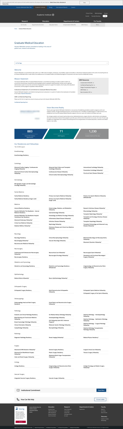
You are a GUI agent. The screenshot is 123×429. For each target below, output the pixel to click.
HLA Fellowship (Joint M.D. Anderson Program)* (59, 321)
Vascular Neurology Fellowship (57, 241)
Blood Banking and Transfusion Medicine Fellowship (25, 318)
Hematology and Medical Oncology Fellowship (61, 215)
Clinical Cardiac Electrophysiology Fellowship (61, 175)
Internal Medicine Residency (22, 208)
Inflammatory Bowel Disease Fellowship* (60, 218)
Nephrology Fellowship (55, 224)
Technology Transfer (68, 414)
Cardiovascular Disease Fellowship (58, 172)
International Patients (61, 7)
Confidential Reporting (87, 85)
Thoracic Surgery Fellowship (91, 352)
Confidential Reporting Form (21, 102)
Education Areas (51, 409)
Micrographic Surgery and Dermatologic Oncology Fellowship (25, 184)
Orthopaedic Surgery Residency (23, 290)
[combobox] (61, 63)
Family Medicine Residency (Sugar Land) (25, 199)
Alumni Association (52, 416)
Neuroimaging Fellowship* (21, 241)
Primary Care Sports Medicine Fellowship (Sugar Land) (60, 199)
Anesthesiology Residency (21, 155)
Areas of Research (67, 409)
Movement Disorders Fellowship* (92, 242)
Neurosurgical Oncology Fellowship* (58, 255)
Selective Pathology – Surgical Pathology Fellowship (94, 324)
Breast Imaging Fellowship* (56, 337)
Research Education (52, 414)
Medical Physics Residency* (91, 337)
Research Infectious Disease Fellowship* (94, 208)
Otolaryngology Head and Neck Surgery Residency (25, 303)
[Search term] (105, 16)
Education (51, 407)
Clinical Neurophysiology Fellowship (58, 238)
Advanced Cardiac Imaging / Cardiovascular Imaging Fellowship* (26, 168)
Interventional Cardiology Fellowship (93, 167)
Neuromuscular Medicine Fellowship (24, 243)
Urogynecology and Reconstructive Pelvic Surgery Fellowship (94, 267)
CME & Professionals (52, 411)
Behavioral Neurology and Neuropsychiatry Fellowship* (95, 238)
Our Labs (66, 416)
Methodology (98, 13)
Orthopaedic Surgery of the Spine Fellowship (95, 293)
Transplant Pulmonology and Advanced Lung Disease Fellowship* (95, 225)
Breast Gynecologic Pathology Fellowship (25, 322)
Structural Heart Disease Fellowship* (93, 173)
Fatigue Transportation (88, 87)
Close (84, 2)
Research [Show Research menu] (25, 21)
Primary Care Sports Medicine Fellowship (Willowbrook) (94, 196)
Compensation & (87, 82)
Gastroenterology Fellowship (56, 213)
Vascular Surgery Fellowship (56, 378)
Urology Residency (19, 366)
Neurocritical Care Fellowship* (57, 252)
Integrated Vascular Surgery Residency (25, 378)
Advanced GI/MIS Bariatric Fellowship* (24, 350)
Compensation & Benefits (69, 25)
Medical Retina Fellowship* (21, 278)
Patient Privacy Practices (39, 427)
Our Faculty (23, 25)
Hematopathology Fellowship (57, 317)
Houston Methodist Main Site (24, 7)
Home (15, 28)
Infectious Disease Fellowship (57, 221)
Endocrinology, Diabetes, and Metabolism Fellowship (60, 209)
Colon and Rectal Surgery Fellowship (24, 357)
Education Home (53, 25)
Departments (82, 409)
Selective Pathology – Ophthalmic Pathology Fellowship (95, 320)
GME (84, 90)
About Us (103, 409)
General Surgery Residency (56, 350)
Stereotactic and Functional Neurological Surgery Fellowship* (94, 256)
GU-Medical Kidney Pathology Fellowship (60, 315)
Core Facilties (67, 411)
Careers (73, 7)
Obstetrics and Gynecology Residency (24, 266)
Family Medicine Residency (21, 196)
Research (67, 407)
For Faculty (97, 21)
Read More (101, 390)
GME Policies (84, 25)
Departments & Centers (71, 21)
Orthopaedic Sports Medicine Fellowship (94, 290)
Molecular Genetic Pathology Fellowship (59, 325)
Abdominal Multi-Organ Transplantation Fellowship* (60, 356)
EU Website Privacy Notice (51, 427)
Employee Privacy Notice (74, 427)
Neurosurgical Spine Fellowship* (92, 252)
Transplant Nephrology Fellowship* (92, 214)
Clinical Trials (89, 13)
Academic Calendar (105, 419)
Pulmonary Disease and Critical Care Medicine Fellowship (61, 228)
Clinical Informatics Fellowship (22, 325)
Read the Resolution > (26, 93)
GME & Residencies (52, 412)
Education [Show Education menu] (45, 21)
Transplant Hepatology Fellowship (92, 221)
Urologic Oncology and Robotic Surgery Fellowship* (93, 366)
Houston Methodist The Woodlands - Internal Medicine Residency (26, 212)
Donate (20, 422)
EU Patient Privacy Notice (63, 427)
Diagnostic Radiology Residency (23, 337)
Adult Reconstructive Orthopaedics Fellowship (58, 291)
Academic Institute (40, 7)
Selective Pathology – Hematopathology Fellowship (94, 315)
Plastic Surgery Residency (56, 352)
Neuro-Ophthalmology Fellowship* (58, 278)
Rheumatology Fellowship (90, 211)
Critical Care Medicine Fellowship (23, 223)
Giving (50, 7)
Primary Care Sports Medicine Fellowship (60, 196)
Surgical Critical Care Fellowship (92, 350)
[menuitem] (23, 7)
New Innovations (86, 92)
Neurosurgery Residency (21, 257)
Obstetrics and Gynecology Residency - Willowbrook (59, 267)
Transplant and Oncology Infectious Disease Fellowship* (95, 217)
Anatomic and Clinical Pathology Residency (26, 315)
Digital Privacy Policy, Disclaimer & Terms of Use (23, 427)
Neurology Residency (20, 238)
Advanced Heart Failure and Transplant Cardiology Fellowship (59, 168)
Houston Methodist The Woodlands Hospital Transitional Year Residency (26, 216)
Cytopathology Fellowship (21, 328)
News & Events (104, 412)
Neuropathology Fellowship (56, 328)
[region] (61, 3)
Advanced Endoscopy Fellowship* (23, 220)
